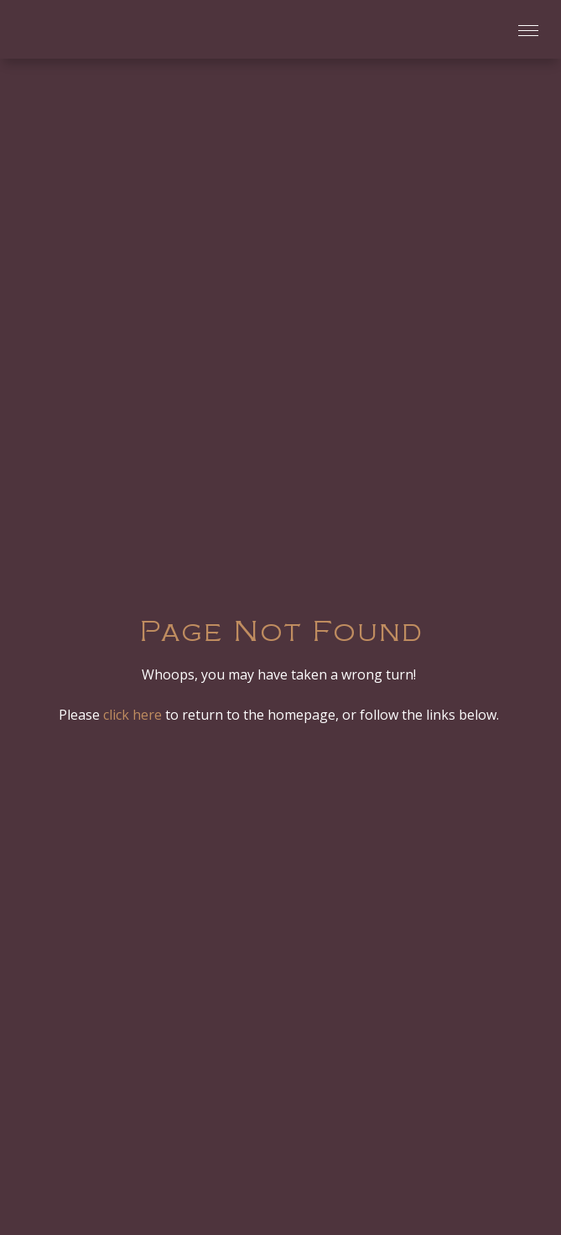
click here (132, 714)
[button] (523, 29)
